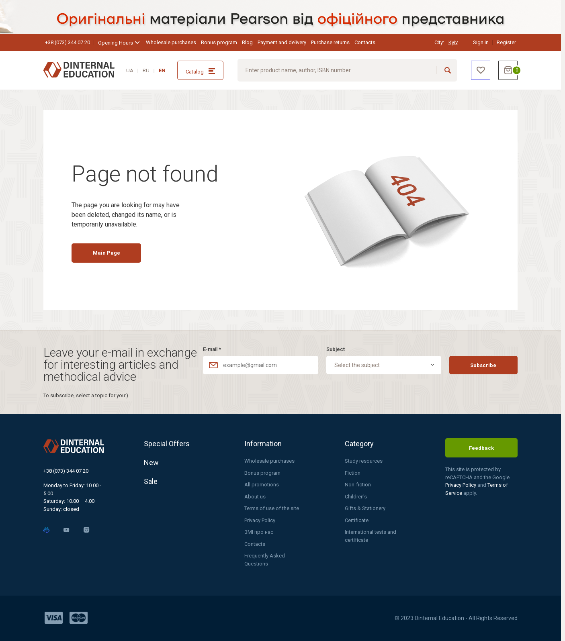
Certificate (356, 520)
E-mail (212, 349)
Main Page (106, 253)
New (151, 462)
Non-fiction (358, 485)
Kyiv (453, 42)
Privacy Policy (259, 520)
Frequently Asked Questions (264, 560)
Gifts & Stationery (365, 508)
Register (506, 42)
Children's (356, 497)
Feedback (481, 448)
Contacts (364, 42)
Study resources (364, 461)
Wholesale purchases (171, 42)
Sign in (481, 42)
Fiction (352, 473)
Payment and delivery (282, 42)
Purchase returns (330, 42)
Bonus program (219, 42)
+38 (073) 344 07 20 (67, 42)
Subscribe (483, 365)
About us (255, 497)
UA (129, 70)
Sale (151, 481)
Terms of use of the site (271, 508)
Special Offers (167, 443)
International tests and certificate (370, 536)
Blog (247, 42)
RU (146, 70)
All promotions (261, 485)
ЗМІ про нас (258, 532)
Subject (335, 349)
